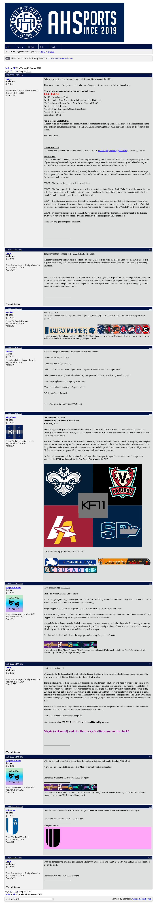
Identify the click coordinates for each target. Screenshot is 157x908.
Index (8, 47)
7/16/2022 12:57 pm (14, 806)
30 (17, 71)
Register (31, 47)
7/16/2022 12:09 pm (14, 757)
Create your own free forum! (60, 58)
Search (20, 47)
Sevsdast (9, 312)
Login (53, 47)
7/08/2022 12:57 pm (14, 75)
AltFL (15, 68)
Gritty (8, 79)
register (51, 52)
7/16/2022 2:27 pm (13, 858)
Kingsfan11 (11, 417)
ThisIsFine (10, 810)
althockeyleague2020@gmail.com (112, 150)
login (43, 52)
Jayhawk (10, 351)
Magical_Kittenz (13, 587)
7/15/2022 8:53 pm (13, 308)
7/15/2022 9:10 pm (13, 347)
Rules (42, 47)
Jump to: (30, 899)
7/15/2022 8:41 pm (13, 250)
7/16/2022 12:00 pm (14, 664)
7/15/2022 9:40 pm (13, 413)
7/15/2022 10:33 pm (14, 584)
